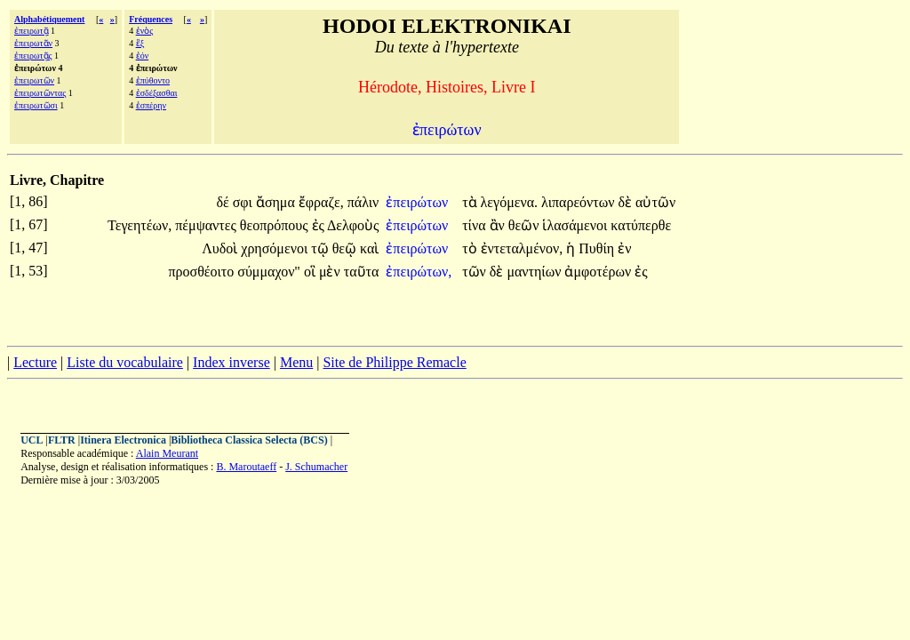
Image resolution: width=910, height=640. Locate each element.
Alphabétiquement (49, 19)
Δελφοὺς (353, 225)
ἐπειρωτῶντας (40, 93)
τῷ (321, 248)
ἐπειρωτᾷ (31, 31)
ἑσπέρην (151, 105)
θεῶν (525, 225)
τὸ (471, 248)
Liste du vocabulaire (125, 362)
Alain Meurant (167, 453)
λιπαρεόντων (579, 202)
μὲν (331, 271)
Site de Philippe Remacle (394, 362)
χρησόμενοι (276, 248)
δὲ (627, 202)
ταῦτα (361, 271)
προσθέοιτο (202, 271)
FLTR (62, 440)
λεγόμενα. (509, 202)
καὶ (369, 248)
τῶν (476, 271)
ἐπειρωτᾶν (33, 43)
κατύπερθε (641, 225)
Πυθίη (598, 248)
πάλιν (363, 202)
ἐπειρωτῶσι (36, 105)
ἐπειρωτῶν (34, 80)
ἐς (319, 225)
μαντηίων (535, 271)
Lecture (35, 362)
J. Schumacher (316, 466)
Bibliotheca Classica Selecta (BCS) (249, 440)
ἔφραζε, (321, 202)
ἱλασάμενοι (576, 225)
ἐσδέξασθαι (157, 93)
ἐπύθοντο (153, 80)
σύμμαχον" (268, 271)
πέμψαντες (207, 225)
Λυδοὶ (221, 248)
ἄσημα (277, 202)
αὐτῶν (655, 202)
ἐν (624, 248)
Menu (296, 362)
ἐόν (142, 55)
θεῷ (346, 248)
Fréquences (150, 19)
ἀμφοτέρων (599, 271)
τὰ (471, 202)
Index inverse (231, 362)
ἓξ (140, 43)
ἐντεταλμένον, (522, 248)
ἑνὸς (144, 31)
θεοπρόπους (276, 225)
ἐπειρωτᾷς (33, 55)
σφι (244, 202)
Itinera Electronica (123, 440)
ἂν (499, 225)
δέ (224, 202)
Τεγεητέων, (140, 225)
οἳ (311, 271)
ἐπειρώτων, (418, 271)
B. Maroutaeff (246, 466)
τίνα (475, 225)
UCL (31, 440)
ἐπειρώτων (418, 202)
